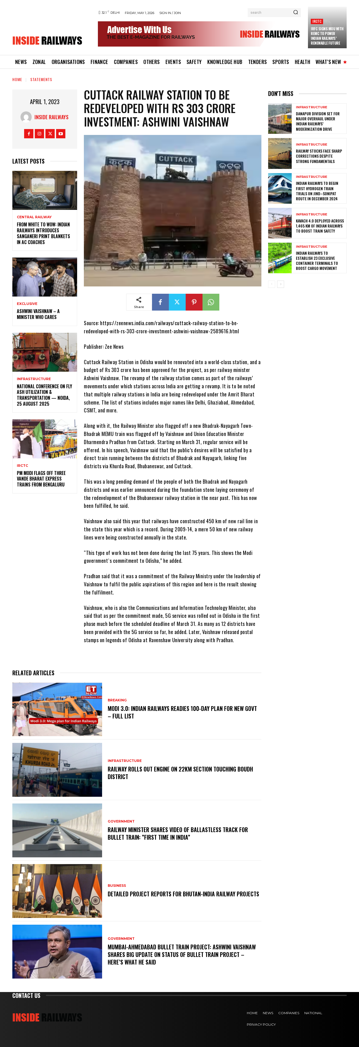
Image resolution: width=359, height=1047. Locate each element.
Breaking (117, 700)
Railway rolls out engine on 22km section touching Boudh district (180, 773)
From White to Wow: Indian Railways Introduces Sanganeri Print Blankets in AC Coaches (43, 233)
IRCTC (316, 21)
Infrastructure (34, 379)
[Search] (295, 12)
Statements (41, 79)
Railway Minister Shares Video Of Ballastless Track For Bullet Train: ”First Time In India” (178, 833)
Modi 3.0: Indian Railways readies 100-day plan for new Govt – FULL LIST (182, 712)
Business (117, 886)
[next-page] (280, 284)
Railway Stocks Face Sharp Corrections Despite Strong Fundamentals (319, 156)
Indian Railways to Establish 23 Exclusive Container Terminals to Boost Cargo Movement (317, 260)
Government (121, 821)
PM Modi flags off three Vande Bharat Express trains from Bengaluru (41, 479)
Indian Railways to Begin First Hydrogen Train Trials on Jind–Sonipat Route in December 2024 (317, 190)
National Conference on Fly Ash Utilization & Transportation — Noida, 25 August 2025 (44, 395)
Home (17, 79)
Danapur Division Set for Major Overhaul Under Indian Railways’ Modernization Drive (318, 121)
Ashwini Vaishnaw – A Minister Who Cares (38, 314)
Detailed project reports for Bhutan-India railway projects (183, 894)
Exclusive (27, 304)
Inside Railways (51, 117)
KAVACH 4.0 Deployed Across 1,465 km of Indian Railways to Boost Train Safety (320, 226)
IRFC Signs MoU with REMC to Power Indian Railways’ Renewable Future (327, 36)
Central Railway (34, 217)
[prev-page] (271, 284)
